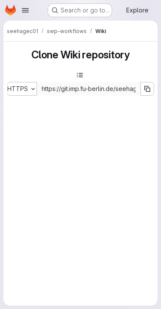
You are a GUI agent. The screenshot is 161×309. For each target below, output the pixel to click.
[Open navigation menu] (25, 10)
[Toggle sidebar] (80, 75)
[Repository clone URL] (88, 89)
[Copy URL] (147, 89)
